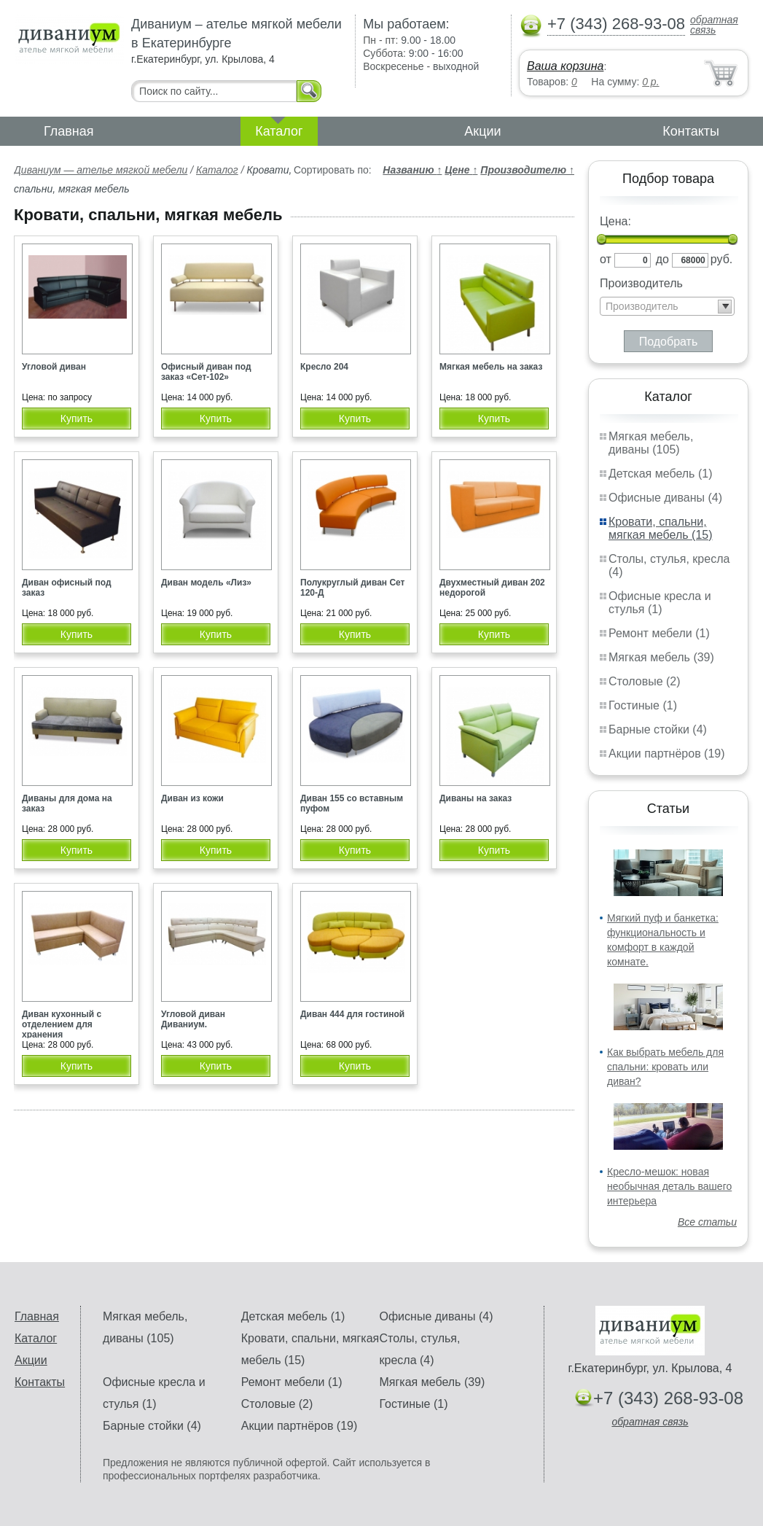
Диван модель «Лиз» (206, 582)
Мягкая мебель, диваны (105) (651, 443)
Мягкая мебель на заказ (490, 367)
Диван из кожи (192, 798)
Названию (412, 170)
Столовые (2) (645, 681)
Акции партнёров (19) (667, 753)
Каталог (278, 131)
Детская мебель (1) (660, 473)
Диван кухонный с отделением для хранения (61, 1024)
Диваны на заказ (475, 798)
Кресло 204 (324, 367)
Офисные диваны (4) (665, 497)
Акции (482, 131)
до (662, 259)
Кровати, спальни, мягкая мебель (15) (661, 528)
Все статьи (707, 1222)
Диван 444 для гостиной (352, 1014)
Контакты (690, 131)
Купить (76, 418)
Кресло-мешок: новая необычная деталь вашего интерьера (669, 1186)
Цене (461, 170)
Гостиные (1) (643, 705)
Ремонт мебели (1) (659, 633)
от (605, 259)
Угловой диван (54, 367)
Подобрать (668, 341)
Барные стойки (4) (658, 729)
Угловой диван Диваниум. (193, 1019)
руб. (722, 259)
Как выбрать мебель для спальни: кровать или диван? (665, 1066)
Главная (69, 131)
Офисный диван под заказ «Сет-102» (206, 372)
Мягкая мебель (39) (661, 657)
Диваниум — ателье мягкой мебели (100, 170)
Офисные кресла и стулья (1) (660, 602)
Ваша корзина (565, 66)
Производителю (527, 170)
